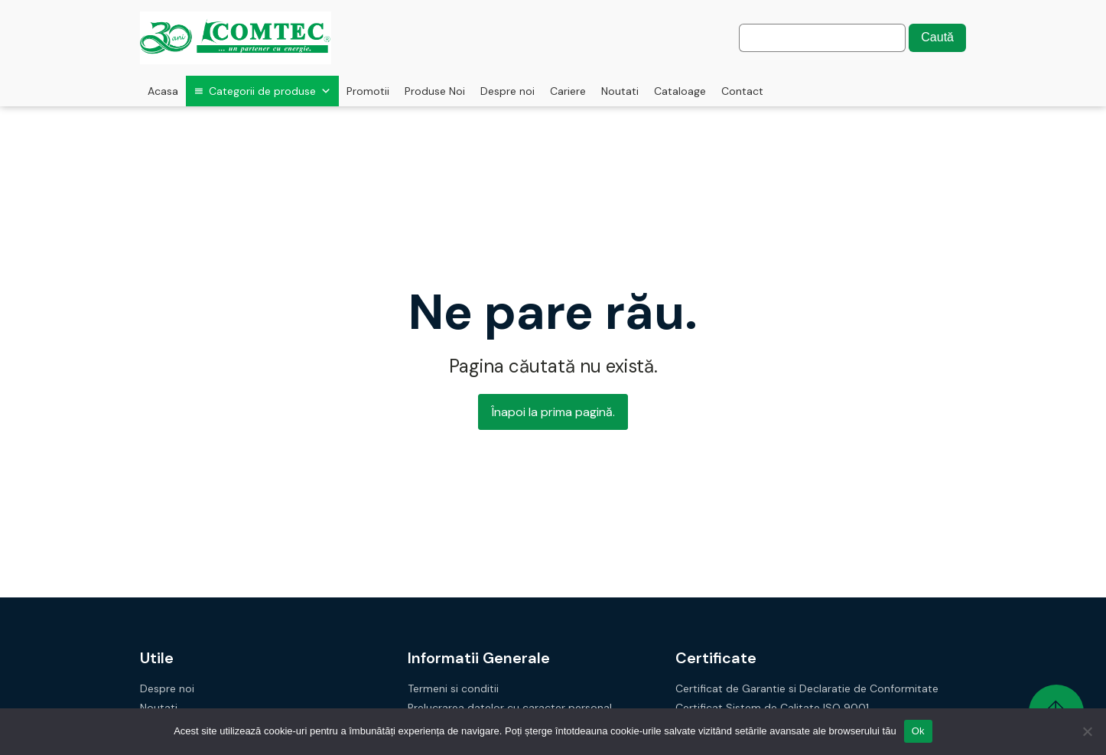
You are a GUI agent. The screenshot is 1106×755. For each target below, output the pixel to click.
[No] (1087, 731)
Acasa (163, 91)
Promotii (367, 91)
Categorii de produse (270, 91)
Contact (742, 91)
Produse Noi (435, 91)
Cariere (568, 91)
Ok (918, 731)
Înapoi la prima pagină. (553, 412)
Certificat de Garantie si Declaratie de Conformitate (806, 689)
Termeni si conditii (453, 689)
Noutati (620, 91)
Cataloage (680, 91)
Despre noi (507, 91)
